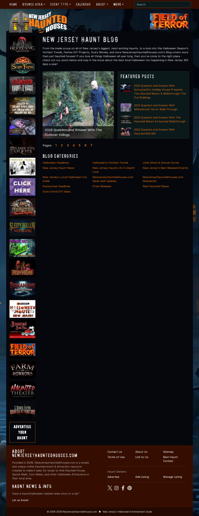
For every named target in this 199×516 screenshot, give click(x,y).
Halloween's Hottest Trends (110, 162)
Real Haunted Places (156, 186)
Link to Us (141, 457)
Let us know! (20, 500)
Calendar (83, 4)
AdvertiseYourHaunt (22, 432)
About (101, 4)
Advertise (113, 476)
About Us (141, 451)
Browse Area (32, 4)
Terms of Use (116, 457)
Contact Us (114, 451)
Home (13, 4)
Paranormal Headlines (56, 186)
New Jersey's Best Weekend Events (165, 168)
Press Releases (102, 186)
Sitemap (168, 451)
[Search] (162, 4)
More (117, 4)
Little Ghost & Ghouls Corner (161, 162)
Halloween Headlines (56, 162)
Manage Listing (172, 476)
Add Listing (142, 476)
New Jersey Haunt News (58, 168)
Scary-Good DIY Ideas (56, 191)
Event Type (59, 4)
